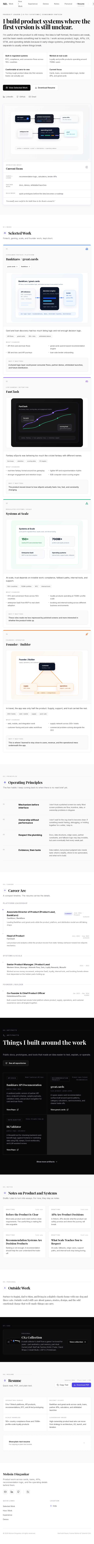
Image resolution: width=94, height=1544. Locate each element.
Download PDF (81, 1385)
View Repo (13, 1110)
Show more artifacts (47, 1162)
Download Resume (45, 87)
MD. (5, 3)
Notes (56, 4)
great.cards (12, 266)
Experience (32, 4)
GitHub (21, 97)
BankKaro (25, 266)
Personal (67, 4)
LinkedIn (8, 97)
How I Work (7, 1511)
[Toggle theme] (28, 1492)
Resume (80, 4)
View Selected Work (17, 87)
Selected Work (9, 1506)
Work (10, 4)
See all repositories (15, 1063)
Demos (45, 4)
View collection (78, 1342)
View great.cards (60, 1110)
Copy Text (62, 1385)
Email (32, 97)
